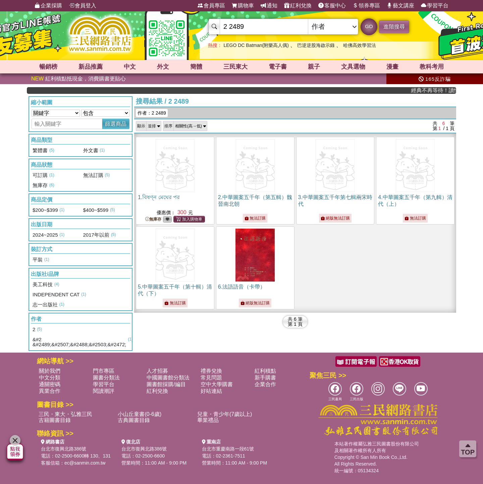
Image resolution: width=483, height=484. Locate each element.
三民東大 (235, 66)
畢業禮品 (208, 420)
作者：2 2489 (152, 113)
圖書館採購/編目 (166, 384)
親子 (314, 66)
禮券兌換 (211, 371)
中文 (130, 66)
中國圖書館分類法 (168, 377)
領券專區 (366, 5)
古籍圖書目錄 (55, 420)
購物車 (243, 5)
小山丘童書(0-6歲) (139, 414)
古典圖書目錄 (134, 420)
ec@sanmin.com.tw (84, 463)
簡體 (196, 66)
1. (159, 197)
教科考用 (432, 66)
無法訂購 (255, 218)
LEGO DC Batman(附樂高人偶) (255, 45)
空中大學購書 (217, 384)
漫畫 (392, 66)
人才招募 (157, 371)
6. (241, 287)
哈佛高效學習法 (359, 45)
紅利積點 (265, 371)
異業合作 (49, 391)
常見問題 (211, 377)
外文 (163, 66)
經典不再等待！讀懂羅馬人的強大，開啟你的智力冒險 (438, 90)
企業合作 (265, 384)
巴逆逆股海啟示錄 (316, 45)
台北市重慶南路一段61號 (228, 448)
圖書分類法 (106, 377)
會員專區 (211, 5)
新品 (90, 66)
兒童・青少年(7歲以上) (224, 414)
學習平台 (434, 5)
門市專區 (103, 371)
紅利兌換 (298, 5)
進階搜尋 (394, 26)
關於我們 (49, 371)
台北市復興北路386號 (63, 448)
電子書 (278, 66)
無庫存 (153, 219)
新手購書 (265, 377)
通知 (269, 5)
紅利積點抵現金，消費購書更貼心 (78, 78)
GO (369, 26)
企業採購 (48, 5)
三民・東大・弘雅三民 (65, 414)
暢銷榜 (48, 66)
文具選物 (353, 66)
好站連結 (211, 391)
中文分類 (49, 377)
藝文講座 (400, 5)
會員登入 (82, 5)
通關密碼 (49, 384)
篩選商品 (115, 124)
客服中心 (332, 5)
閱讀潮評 (103, 391)
